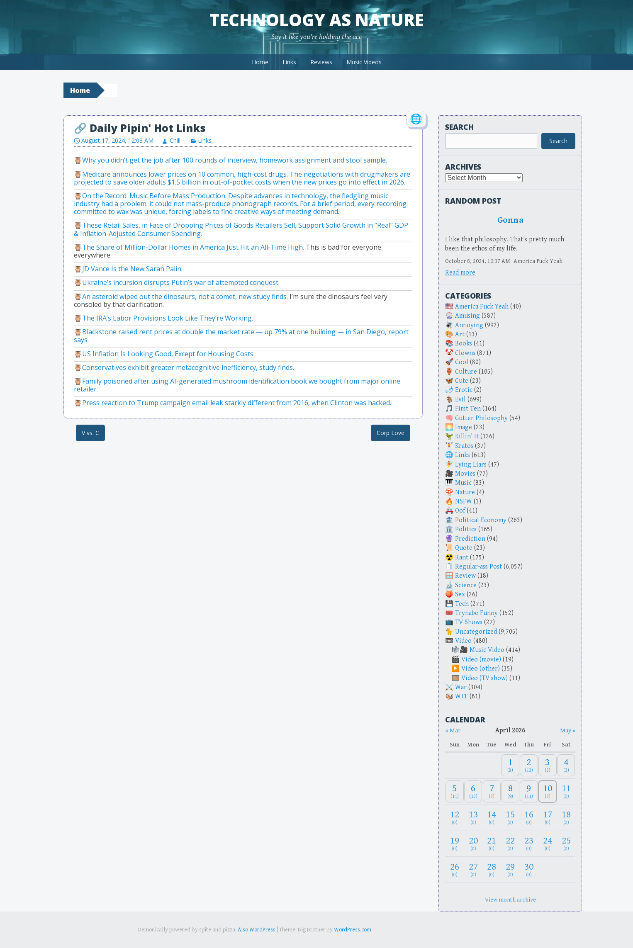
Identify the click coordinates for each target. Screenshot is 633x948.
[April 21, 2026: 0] (492, 843)
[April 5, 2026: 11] (454, 791)
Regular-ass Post (478, 567)
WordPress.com (352, 929)
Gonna (510, 220)
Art (460, 334)
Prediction (470, 539)
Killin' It (467, 436)
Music (463, 483)
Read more (460, 273)
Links (289, 62)
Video (463, 641)
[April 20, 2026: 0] (473, 843)
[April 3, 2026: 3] (547, 765)
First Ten (468, 409)
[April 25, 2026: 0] (566, 843)
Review (465, 576)
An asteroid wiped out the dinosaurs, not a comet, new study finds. (185, 296)
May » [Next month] (567, 730)
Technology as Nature (316, 19)
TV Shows (468, 622)
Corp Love (390, 433)
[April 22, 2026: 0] (510, 843)
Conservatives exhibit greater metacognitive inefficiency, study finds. (188, 367)
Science (466, 585)
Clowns (465, 353)
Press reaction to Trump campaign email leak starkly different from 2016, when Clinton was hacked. (236, 402)
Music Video (487, 650)
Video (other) (480, 669)
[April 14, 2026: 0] (492, 817)
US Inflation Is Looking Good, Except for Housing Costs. (168, 353)
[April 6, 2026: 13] (473, 791)
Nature (465, 492)
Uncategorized (476, 632)
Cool (461, 362)
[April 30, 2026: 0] (529, 869)
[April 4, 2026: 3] (566, 765)
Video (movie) (481, 660)
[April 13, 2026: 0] (473, 817)
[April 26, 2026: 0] (454, 869)
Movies (465, 474)
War (461, 687)
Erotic (463, 390)
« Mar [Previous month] (452, 730)
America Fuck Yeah (482, 307)
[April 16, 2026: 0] (529, 817)
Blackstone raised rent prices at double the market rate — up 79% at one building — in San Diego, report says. (241, 335)
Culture (466, 372)
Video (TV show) (484, 678)
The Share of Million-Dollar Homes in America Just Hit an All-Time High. (193, 247)
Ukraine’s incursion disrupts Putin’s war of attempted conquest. (181, 282)
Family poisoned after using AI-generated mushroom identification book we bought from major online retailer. (237, 385)
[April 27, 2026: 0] (473, 869)
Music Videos (364, 62)
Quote (463, 548)
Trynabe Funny (476, 613)
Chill (175, 140)
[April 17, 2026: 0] (547, 817)
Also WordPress (256, 929)
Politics (466, 529)
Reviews (321, 62)
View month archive (510, 899)
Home (260, 62)
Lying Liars (471, 465)
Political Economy (480, 520)
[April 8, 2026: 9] (510, 791)
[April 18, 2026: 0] (566, 817)
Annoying (469, 325)
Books (463, 344)
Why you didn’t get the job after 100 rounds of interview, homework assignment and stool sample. (234, 160)
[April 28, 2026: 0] (492, 869)
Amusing (467, 316)
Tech (462, 604)
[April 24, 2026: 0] (547, 843)
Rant (461, 558)
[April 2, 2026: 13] (529, 765)
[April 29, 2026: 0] (510, 869)
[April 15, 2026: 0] (510, 817)
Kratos (464, 446)
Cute (461, 381)
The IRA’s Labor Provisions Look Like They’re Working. (167, 318)
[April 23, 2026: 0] (529, 843)
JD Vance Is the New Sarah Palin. (132, 268)
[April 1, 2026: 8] (510, 765)
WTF (461, 696)
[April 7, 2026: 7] (492, 791)
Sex (460, 594)
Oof (460, 511)
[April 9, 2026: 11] (529, 791)
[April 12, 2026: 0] (454, 817)
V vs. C (90, 433)
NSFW (463, 502)
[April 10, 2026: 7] (547, 791)
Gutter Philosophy (481, 418)
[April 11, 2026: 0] (566, 791)
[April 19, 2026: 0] (454, 843)
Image (463, 427)
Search (459, 127)
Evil (460, 400)
